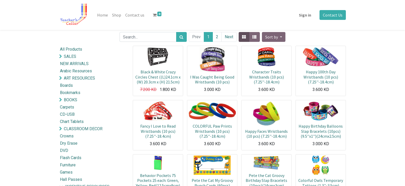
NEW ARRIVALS (74, 63)
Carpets (67, 107)
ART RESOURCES (79, 78)
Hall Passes (71, 179)
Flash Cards (70, 157)
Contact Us (332, 15)
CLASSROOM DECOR (83, 128)
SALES (70, 56)
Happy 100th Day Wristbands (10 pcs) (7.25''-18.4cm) (320, 76)
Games (66, 172)
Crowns (67, 136)
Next (229, 36)
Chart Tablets (72, 121)
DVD (64, 150)
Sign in (305, 15)
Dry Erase (68, 143)
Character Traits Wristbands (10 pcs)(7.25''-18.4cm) (266, 76)
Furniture (68, 164)
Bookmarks (70, 92)
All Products (71, 49)
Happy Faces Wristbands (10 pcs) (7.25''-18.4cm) (266, 134)
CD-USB (67, 114)
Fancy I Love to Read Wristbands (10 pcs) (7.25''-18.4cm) (158, 130)
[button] (273, 37)
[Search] (181, 37)
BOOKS (70, 99)
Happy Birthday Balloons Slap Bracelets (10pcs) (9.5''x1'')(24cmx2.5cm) (321, 130)
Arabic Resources (76, 70)
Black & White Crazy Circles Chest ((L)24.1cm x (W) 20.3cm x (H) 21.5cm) (158, 76)
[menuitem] (102, 15)
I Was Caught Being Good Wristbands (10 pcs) (212, 79)
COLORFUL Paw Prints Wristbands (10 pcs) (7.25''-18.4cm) (212, 130)
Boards (66, 85)
